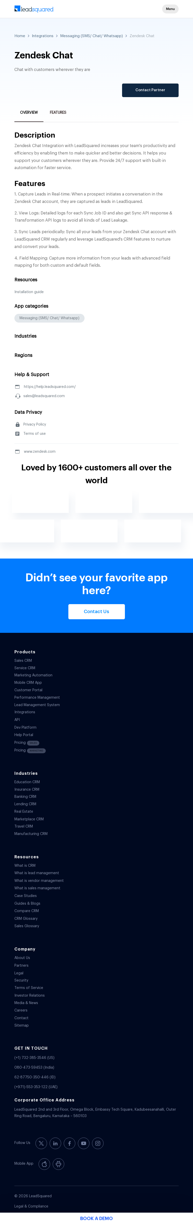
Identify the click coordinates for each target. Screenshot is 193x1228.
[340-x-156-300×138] (80, 10)
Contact (21, 1018)
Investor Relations (29, 995)
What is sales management (37, 888)
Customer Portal (28, 690)
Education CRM (27, 782)
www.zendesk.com (40, 451)
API (17, 720)
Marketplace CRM (29, 819)
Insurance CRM (26, 789)
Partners (21, 965)
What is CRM (24, 866)
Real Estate (23, 811)
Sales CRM (23, 661)
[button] (170, 9)
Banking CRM (25, 797)
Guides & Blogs (27, 903)
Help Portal (23, 735)
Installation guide (29, 292)
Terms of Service (28, 988)
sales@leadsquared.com (44, 396)
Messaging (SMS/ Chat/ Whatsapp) (91, 36)
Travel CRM (23, 826)
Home (19, 36)
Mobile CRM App (28, 683)
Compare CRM (26, 911)
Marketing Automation (33, 675)
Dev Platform (25, 727)
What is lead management (36, 873)
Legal (18, 973)
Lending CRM (25, 804)
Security (21, 980)
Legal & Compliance (31, 1206)
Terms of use (34, 434)
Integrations (42, 36)
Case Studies (25, 896)
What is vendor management (39, 881)
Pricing (26, 743)
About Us (22, 958)
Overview (29, 113)
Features (58, 113)
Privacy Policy (34, 424)
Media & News (26, 1003)
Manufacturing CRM (31, 834)
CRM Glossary (26, 919)
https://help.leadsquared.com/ (50, 387)
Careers (20, 1010)
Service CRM (24, 668)
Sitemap (21, 1025)
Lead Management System (37, 705)
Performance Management (37, 697)
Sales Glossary (26, 926)
